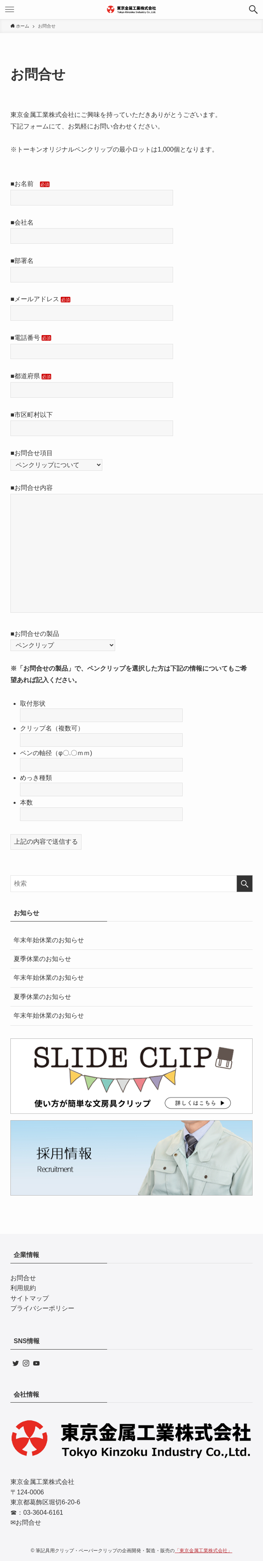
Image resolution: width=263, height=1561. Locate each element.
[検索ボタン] (253, 9)
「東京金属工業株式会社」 (203, 1550)
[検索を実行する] (245, 883)
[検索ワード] (131, 883)
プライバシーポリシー (42, 1308)
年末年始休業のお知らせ (49, 940)
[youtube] (36, 1363)
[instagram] (26, 1363)
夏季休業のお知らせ (42, 958)
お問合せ (23, 1278)
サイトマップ (29, 1298)
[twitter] (16, 1363)
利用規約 (23, 1288)
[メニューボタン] (9, 9)
